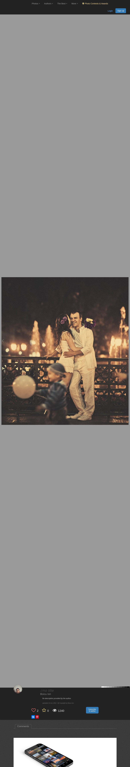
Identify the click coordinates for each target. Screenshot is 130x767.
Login (110, 11)
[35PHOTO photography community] (15, 3)
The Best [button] (62, 4)
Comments (23, 726)
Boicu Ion (45, 694)
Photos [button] (36, 4)
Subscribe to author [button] (92, 710)
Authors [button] (48, 4)
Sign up (120, 11)
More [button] (75, 4)
